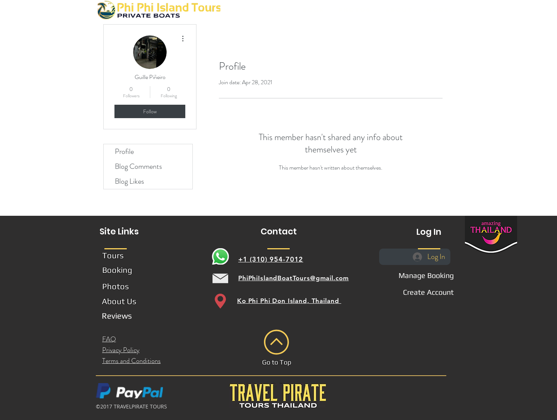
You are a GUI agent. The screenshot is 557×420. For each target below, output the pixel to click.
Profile (124, 151)
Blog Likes (129, 181)
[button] (274, 9)
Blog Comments (138, 166)
